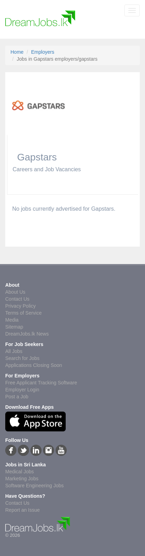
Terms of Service (23, 313)
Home (16, 52)
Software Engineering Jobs (34, 485)
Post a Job (16, 396)
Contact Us (17, 299)
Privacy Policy (20, 306)
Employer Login (22, 389)
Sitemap (14, 327)
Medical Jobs (19, 471)
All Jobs (13, 351)
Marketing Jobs (21, 478)
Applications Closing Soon (33, 365)
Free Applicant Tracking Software (41, 382)
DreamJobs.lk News (27, 334)
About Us (15, 292)
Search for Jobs (22, 358)
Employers (42, 52)
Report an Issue (22, 510)
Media (12, 320)
